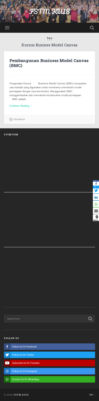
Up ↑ (92, 394)
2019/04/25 (19, 119)
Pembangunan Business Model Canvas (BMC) (49, 63)
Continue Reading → (20, 105)
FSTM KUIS (49, 11)
